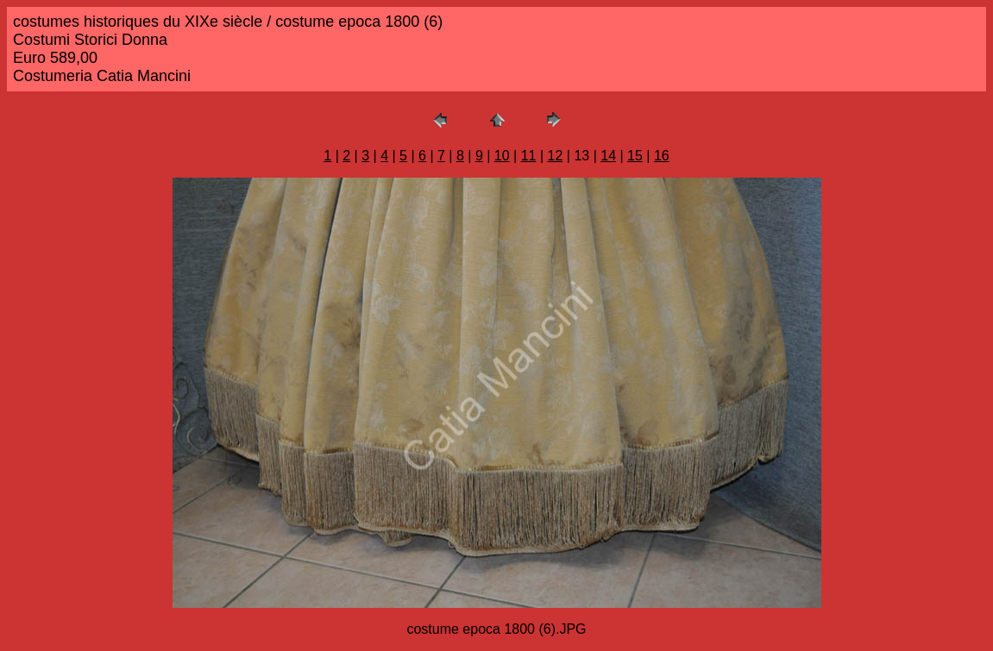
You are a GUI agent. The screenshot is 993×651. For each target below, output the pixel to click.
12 (555, 155)
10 (502, 155)
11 (529, 155)
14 (608, 155)
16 (661, 155)
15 (635, 155)
